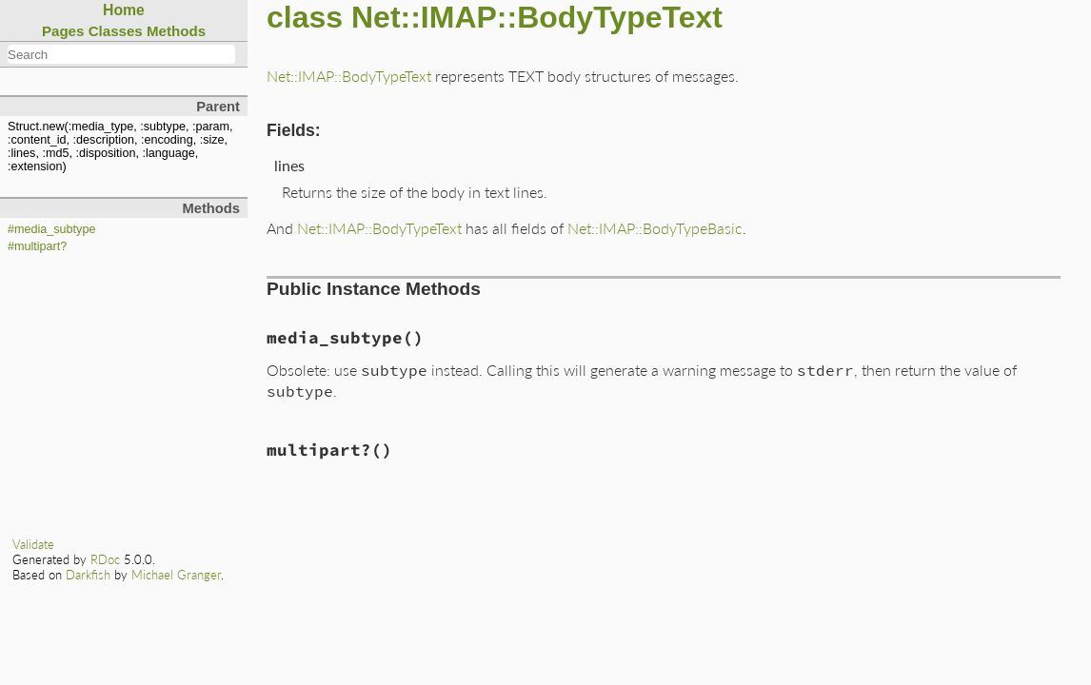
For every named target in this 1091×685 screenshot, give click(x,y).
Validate (33, 544)
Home (124, 10)
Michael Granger (176, 574)
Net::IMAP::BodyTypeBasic (655, 228)
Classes (116, 31)
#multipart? (37, 246)
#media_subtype (51, 229)
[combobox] (121, 54)
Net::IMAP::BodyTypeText (349, 76)
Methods (176, 31)
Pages (63, 31)
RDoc (105, 559)
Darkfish (88, 574)
